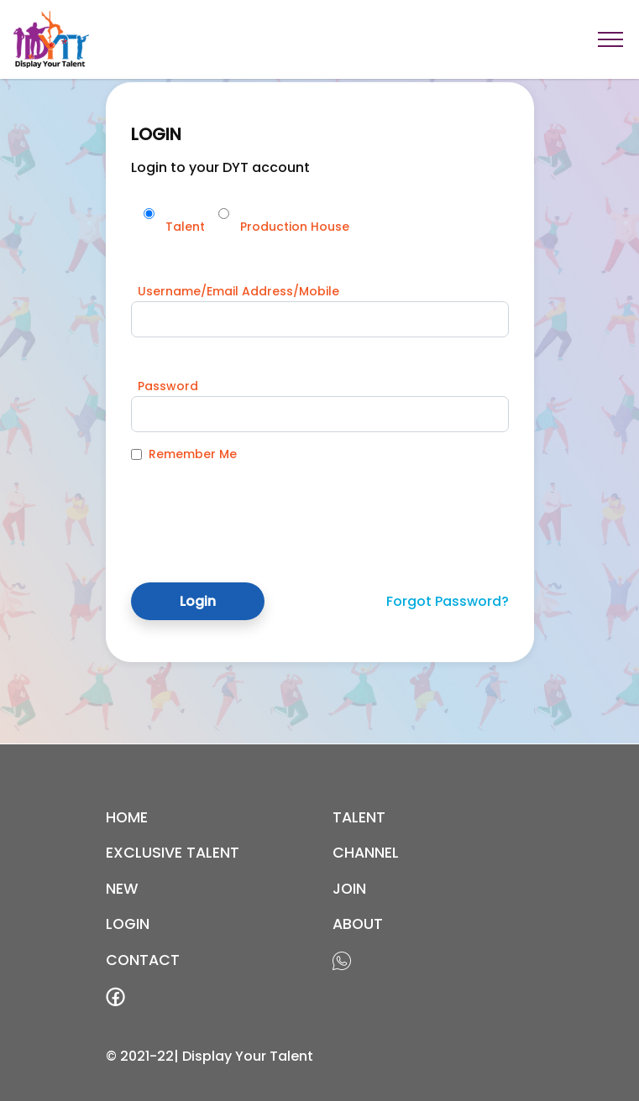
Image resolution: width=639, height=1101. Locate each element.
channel (366, 853)
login (127, 924)
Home (127, 817)
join (349, 889)
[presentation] (258, 509)
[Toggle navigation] (610, 39)
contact (143, 960)
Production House (294, 226)
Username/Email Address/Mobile (238, 291)
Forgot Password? (447, 601)
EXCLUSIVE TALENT (172, 853)
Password (168, 386)
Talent (185, 226)
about (358, 924)
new (122, 889)
